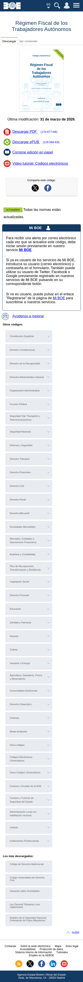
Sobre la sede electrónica (35, 946)
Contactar (10, 946)
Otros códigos (17, 745)
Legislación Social (19, 581)
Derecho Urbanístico (21, 704)
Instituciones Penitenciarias (24, 841)
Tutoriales (62, 952)
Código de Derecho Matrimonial (27, 864)
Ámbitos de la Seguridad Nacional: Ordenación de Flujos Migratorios (28, 919)
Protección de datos (51, 949)
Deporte (14, 636)
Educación (15, 609)
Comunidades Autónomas (23, 690)
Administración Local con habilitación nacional (23, 813)
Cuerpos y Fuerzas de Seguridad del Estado (21, 800)
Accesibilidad (27, 949)
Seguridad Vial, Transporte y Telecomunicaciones (25, 418)
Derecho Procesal (19, 595)
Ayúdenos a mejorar (23, 316)
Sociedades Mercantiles (22, 527)
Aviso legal (72, 946)
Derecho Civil (17, 486)
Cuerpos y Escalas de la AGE (25, 786)
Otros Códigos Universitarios (25, 772)
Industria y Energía (20, 663)
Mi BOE (59, 298)
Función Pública (18, 404)
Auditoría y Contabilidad (22, 554)
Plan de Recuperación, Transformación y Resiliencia (25, 568)
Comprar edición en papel (32, 152)
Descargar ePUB (37, 142)
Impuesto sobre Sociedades (25, 891)
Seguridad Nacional (20, 431)
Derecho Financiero (20, 472)
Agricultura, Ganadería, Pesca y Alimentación (26, 677)
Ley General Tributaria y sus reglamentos (25, 905)
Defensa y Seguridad (21, 445)
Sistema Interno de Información (33, 952)
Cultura (13, 649)
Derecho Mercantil (19, 513)
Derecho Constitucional (22, 350)
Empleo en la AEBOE (41, 955)
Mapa (58, 946)
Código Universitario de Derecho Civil (27, 879)
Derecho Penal (18, 499)
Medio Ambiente (18, 731)
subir (75, 932)
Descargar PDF (36, 132)
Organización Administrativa (25, 390)
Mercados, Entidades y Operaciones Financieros (23, 540)
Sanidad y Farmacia (20, 622)
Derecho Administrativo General (27, 377)
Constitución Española (22, 336)
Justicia (14, 827)
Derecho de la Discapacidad (25, 363)
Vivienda (14, 718)
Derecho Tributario (19, 459)
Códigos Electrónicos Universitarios (21, 759)
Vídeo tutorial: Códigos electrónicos (40, 163)
